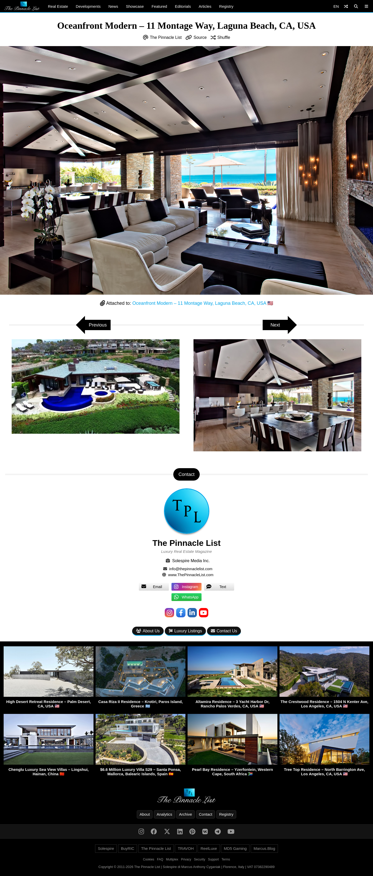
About (145, 814)
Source (200, 37)
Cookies (148, 859)
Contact (205, 814)
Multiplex (172, 859)
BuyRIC (127, 848)
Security (199, 859)
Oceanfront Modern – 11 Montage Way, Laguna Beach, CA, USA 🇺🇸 (202, 303)
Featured (159, 6)
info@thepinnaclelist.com (190, 569)
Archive (185, 814)
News (113, 6)
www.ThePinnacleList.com (190, 575)
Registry (226, 6)
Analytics (164, 814)
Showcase (135, 6)
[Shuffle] (345, 6)
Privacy (186, 859)
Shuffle (223, 37)
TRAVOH (185, 848)
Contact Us (224, 631)
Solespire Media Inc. (191, 561)
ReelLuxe (208, 848)
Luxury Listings (185, 631)
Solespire (106, 848)
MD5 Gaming (235, 848)
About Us (148, 631)
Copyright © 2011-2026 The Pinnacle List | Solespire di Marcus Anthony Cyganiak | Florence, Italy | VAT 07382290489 (186, 867)
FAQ (160, 859)
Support (213, 859)
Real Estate (58, 6)
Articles (205, 6)
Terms (225, 859)
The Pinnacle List (166, 37)
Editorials (183, 6)
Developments (88, 6)
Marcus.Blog (264, 848)
